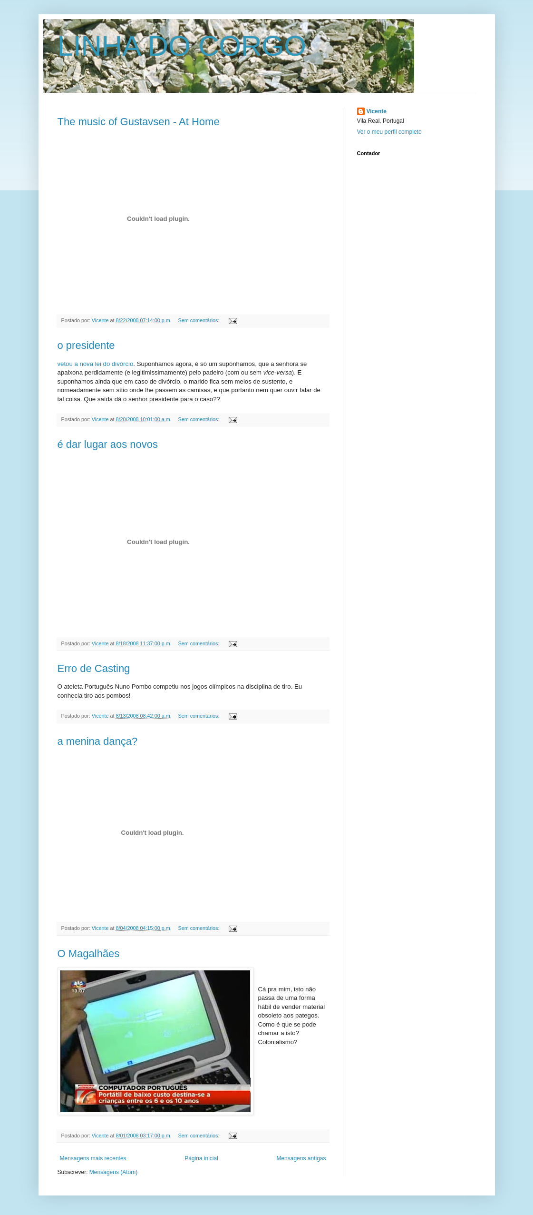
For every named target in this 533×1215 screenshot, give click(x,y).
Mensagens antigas (301, 1158)
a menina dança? (98, 741)
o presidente (86, 345)
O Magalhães (89, 953)
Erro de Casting (94, 668)
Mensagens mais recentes (93, 1158)
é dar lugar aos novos (108, 444)
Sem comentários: (199, 320)
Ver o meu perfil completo (389, 131)
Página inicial (201, 1158)
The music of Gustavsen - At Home (139, 122)
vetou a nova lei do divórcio (96, 363)
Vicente (377, 111)
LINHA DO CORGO (182, 46)
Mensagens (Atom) (113, 1172)
